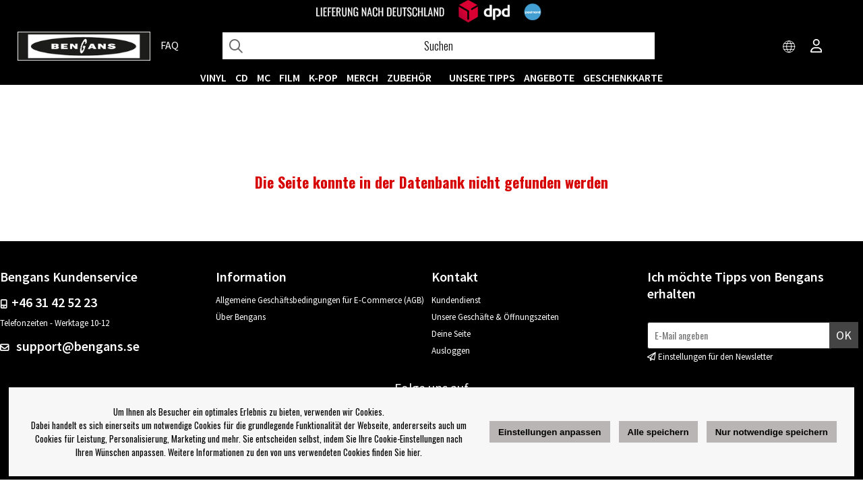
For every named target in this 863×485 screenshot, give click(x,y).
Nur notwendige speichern (771, 432)
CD (241, 77)
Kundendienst (456, 300)
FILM (289, 77)
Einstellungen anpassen (549, 432)
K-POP (323, 77)
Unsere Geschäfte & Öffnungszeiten (495, 317)
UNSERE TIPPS (482, 77)
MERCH (362, 77)
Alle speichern (658, 432)
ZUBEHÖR (409, 77)
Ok (844, 335)
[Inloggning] (816, 47)
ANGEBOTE (549, 77)
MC (263, 77)
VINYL (213, 77)
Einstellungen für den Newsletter (715, 356)
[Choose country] (789, 47)
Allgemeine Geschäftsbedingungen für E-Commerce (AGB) (320, 300)
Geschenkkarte (623, 77)
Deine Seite (451, 334)
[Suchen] (438, 45)
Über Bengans (241, 317)
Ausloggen (451, 350)
